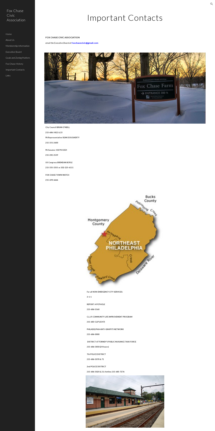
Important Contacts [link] (15, 69)
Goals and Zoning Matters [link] (18, 57)
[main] (125, 17)
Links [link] (8, 75)
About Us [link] (10, 40)
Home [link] (9, 34)
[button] (211, 4)
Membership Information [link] (17, 45)
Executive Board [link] (14, 51)
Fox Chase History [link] (14, 63)
